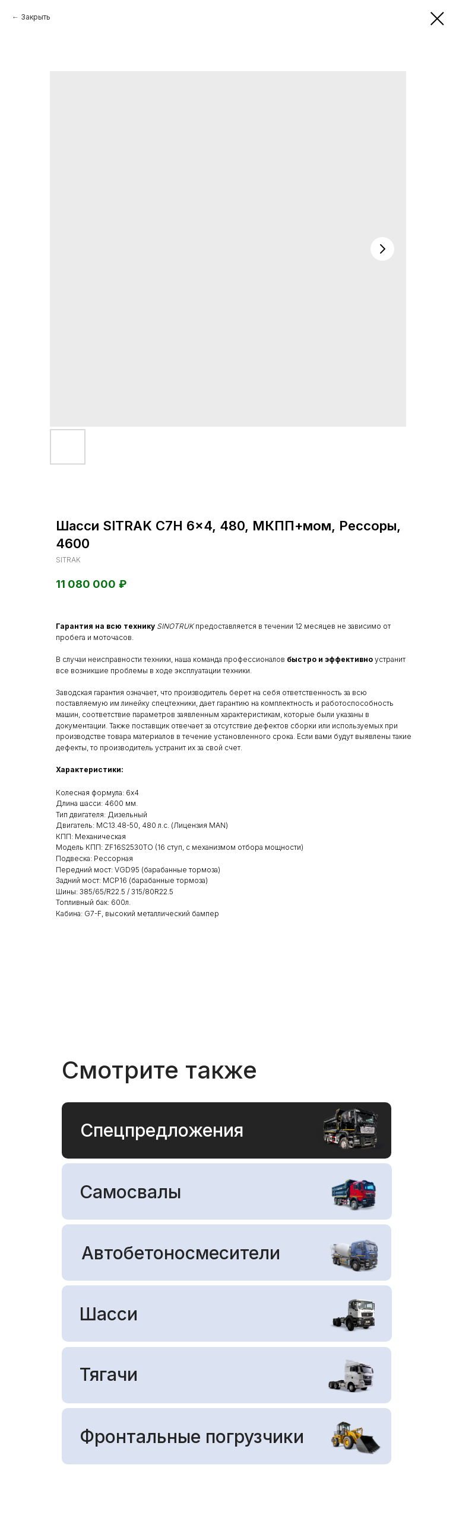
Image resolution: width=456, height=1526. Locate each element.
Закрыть (35, 16)
